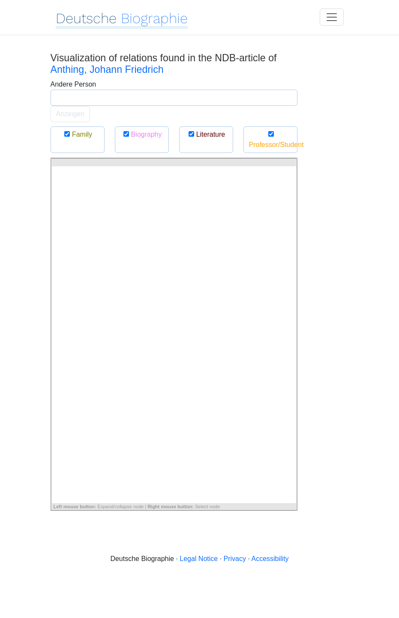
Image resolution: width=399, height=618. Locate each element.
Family (77, 134)
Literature (206, 134)
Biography (142, 134)
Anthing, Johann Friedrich (107, 69)
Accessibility (269, 558)
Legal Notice (199, 558)
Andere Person (73, 84)
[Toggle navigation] (332, 17)
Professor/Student (273, 139)
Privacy (235, 558)
